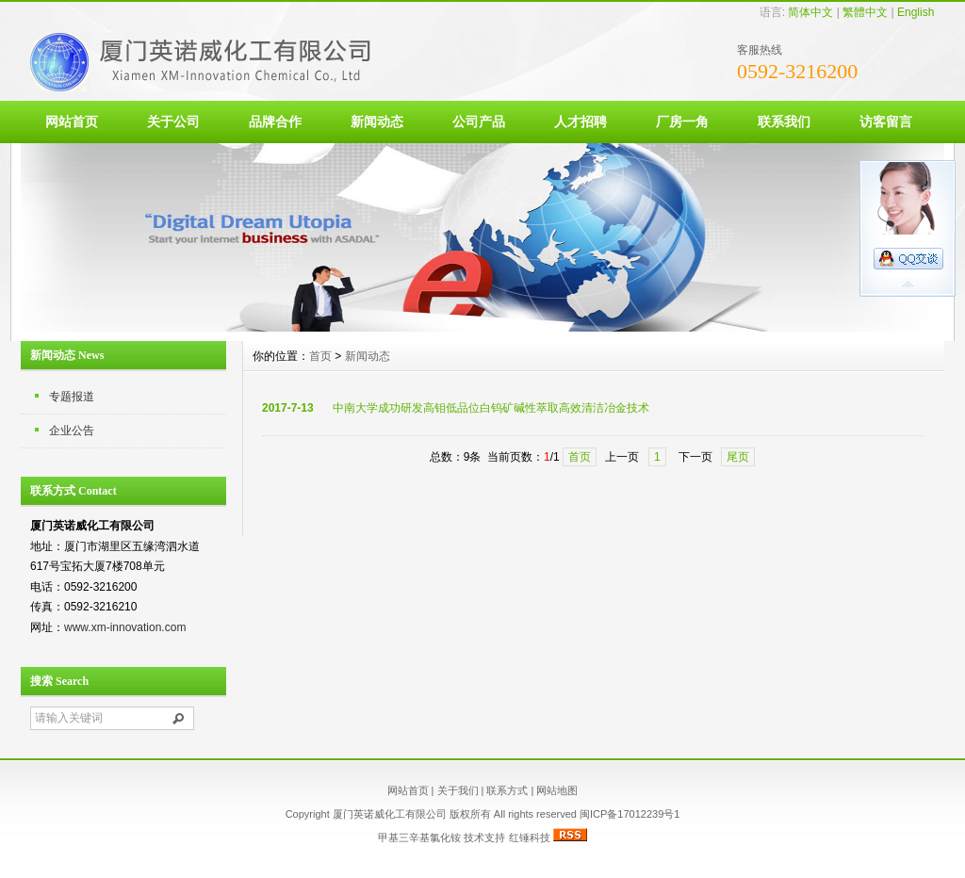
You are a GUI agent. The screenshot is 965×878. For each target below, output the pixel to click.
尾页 (738, 456)
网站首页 (71, 121)
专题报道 (71, 396)
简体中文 (810, 12)
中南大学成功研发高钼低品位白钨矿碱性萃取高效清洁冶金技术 (491, 408)
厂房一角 (682, 121)
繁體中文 (865, 12)
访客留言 (885, 121)
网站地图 (557, 790)
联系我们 (784, 121)
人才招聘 (580, 121)
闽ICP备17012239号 (627, 814)
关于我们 (458, 790)
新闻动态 (377, 121)
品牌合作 (275, 121)
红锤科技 (529, 837)
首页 (320, 356)
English (915, 12)
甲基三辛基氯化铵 (419, 837)
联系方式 (507, 790)
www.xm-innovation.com (125, 627)
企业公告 (71, 430)
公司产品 (478, 121)
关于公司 (173, 121)
